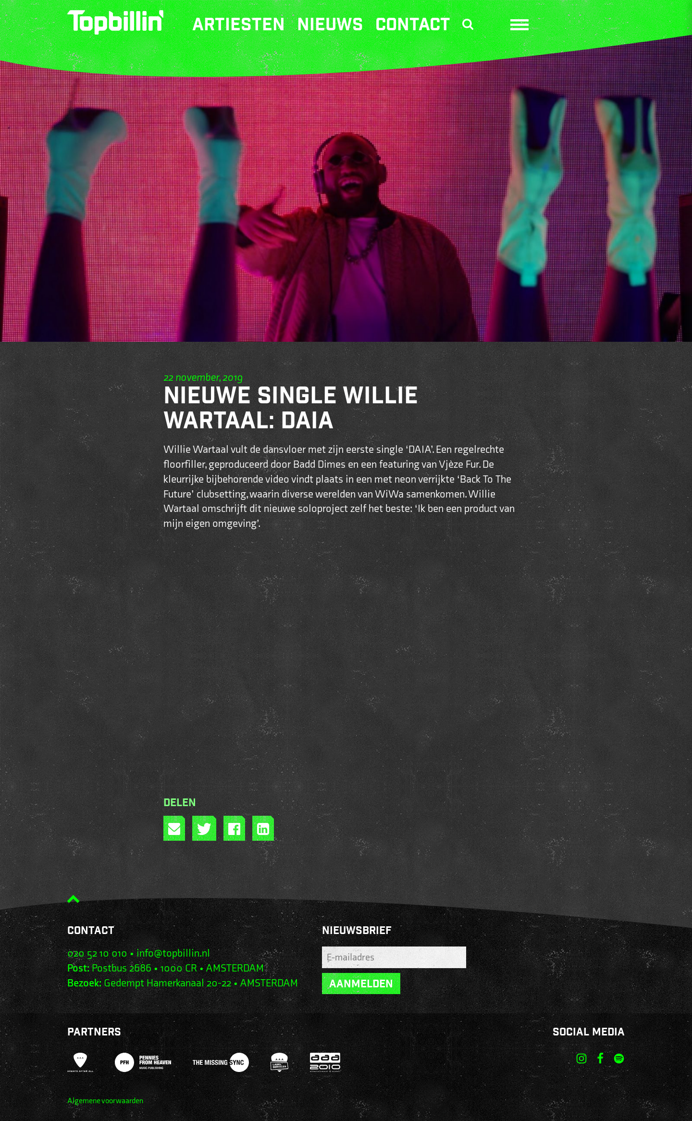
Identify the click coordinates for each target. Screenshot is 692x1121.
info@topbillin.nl (173, 953)
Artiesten (238, 26)
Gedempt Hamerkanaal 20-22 (167, 983)
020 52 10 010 (97, 953)
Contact (412, 26)
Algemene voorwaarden (105, 1101)
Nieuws (330, 26)
